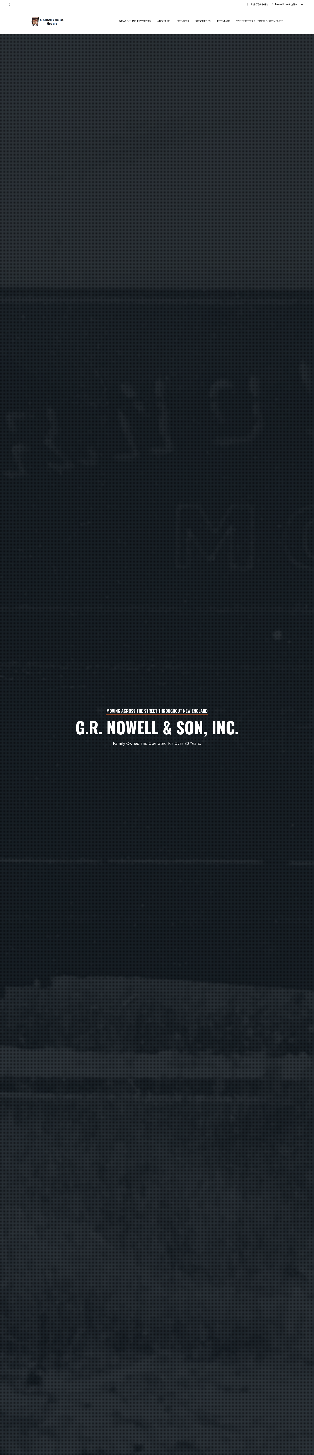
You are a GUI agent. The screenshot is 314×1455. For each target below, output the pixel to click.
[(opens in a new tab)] (258, 21)
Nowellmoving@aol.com (288, 4)
